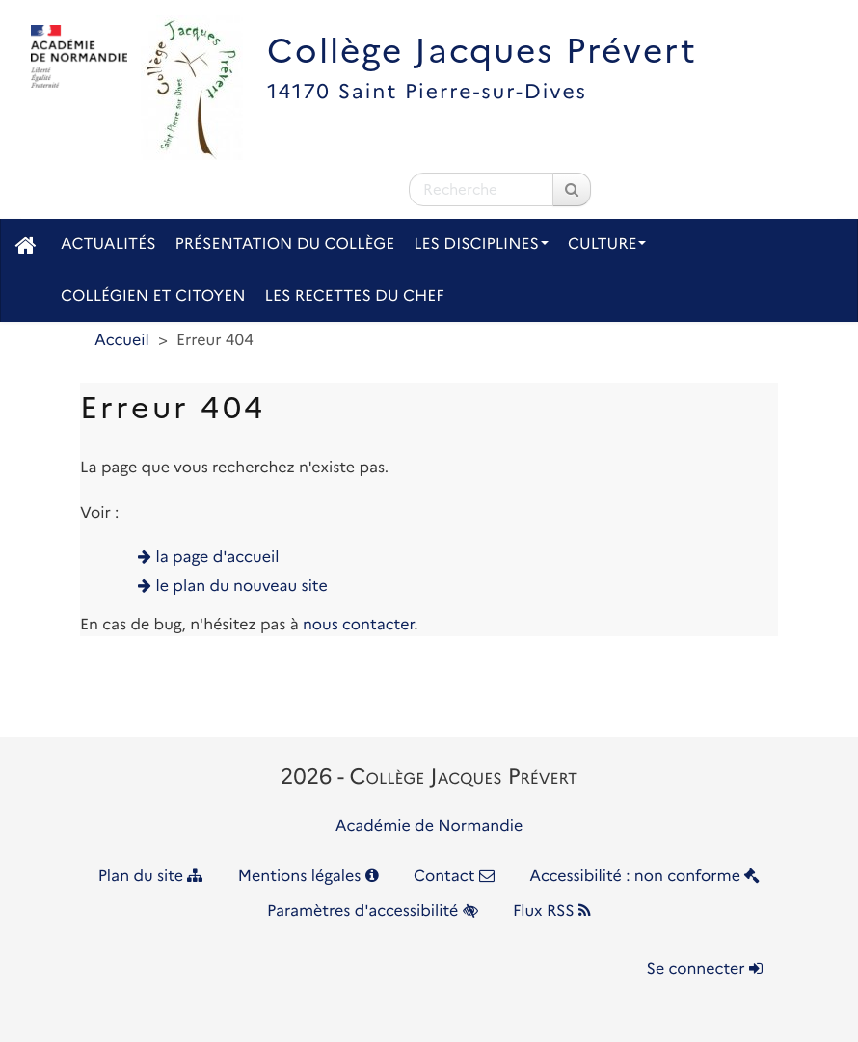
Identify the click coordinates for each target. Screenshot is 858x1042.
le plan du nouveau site (242, 586)
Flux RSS (552, 911)
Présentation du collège (285, 244)
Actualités (108, 244)
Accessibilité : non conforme (644, 877)
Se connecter (705, 969)
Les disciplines (481, 244)
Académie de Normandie (429, 826)
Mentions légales (308, 877)
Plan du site (150, 877)
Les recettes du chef (354, 296)
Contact (454, 877)
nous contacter (358, 625)
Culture (607, 244)
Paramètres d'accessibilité (372, 911)
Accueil (121, 341)
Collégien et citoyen (153, 296)
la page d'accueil (218, 557)
